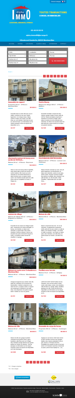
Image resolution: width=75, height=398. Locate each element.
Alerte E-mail (41, 43)
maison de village (15, 214)
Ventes (20, 43)
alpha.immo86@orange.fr (37, 35)
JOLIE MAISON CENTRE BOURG (50, 158)
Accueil (12, 43)
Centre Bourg (44, 102)
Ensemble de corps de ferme (50, 326)
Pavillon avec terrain (47, 270)
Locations (29, 43)
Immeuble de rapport (16, 102)
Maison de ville (44, 214)
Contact (62, 43)
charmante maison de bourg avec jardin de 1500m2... (21, 159)
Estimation (52, 43)
